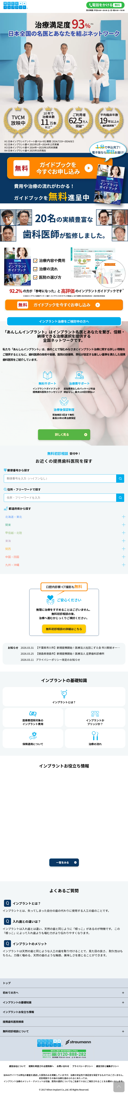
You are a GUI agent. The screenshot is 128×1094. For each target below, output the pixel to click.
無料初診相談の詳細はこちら (64, 629)
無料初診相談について (16, 1031)
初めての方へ (10, 992)
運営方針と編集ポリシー (107, 1066)
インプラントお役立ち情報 (18, 1012)
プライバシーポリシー (82, 1066)
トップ (7, 983)
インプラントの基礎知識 (17, 1002)
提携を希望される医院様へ (41, 1066)
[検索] (120, 478)
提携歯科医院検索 (13, 1021)
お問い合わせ (63, 1066)
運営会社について (17, 1066)
